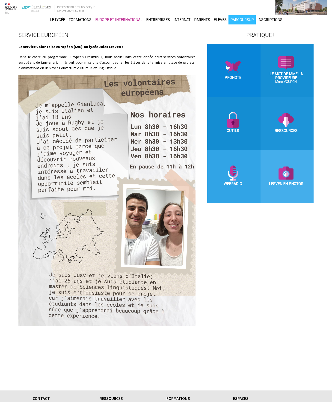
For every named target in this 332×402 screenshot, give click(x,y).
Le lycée (57, 20)
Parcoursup (242, 20)
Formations (80, 20)
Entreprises (158, 20)
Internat (182, 20)
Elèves (220, 20)
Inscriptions (270, 20)
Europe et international (118, 20)
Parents (202, 20)
